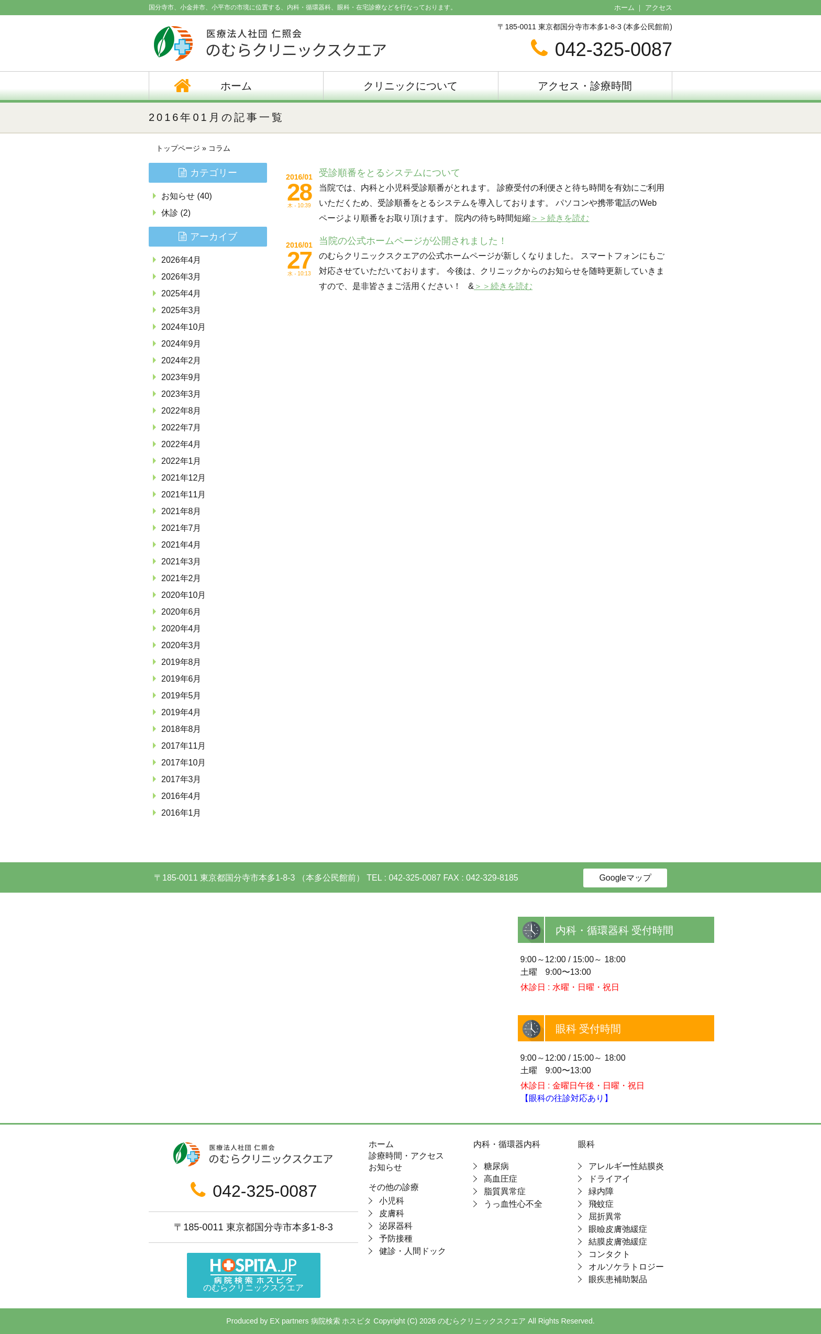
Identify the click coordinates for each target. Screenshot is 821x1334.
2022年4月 (181, 444)
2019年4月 (181, 712)
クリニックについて (410, 86)
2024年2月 (181, 360)
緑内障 (601, 1191)
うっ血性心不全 (513, 1203)
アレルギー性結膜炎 (626, 1166)
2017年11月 (183, 745)
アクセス (658, 8)
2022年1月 (181, 461)
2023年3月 (181, 394)
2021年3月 (181, 561)
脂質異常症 (505, 1191)
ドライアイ (609, 1178)
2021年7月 (181, 528)
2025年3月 (181, 310)
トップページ (178, 148)
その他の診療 (394, 1187)
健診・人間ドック (412, 1251)
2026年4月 (181, 259)
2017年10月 (183, 762)
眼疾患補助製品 (618, 1279)
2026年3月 (181, 276)
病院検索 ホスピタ (341, 1321)
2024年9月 (181, 343)
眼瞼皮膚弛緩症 (618, 1229)
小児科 (391, 1200)
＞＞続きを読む (559, 218)
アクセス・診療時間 (585, 86)
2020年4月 (181, 628)
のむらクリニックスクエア (253, 1276)
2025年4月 (181, 293)
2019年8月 (181, 662)
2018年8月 (181, 729)
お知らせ (178, 196)
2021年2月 (181, 578)
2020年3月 (181, 645)
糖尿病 (496, 1166)
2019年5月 (181, 695)
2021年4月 (181, 544)
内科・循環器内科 (506, 1144)
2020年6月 (181, 611)
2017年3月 (181, 779)
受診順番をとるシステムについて (389, 173)
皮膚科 (391, 1213)
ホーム (624, 8)
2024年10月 (183, 327)
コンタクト (609, 1254)
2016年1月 (181, 812)
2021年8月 (181, 511)
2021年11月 (183, 494)
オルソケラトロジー (626, 1266)
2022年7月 (181, 427)
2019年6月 (181, 678)
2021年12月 (183, 477)
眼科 (586, 1144)
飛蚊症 (601, 1203)
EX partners (289, 1321)
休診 (169, 212)
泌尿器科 (396, 1225)
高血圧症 (500, 1178)
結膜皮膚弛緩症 (618, 1241)
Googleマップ (625, 877)
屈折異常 (605, 1216)
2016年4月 (181, 796)
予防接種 (396, 1238)
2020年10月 (183, 595)
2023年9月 (181, 377)
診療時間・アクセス (406, 1156)
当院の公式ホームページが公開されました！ (413, 241)
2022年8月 (181, 410)
